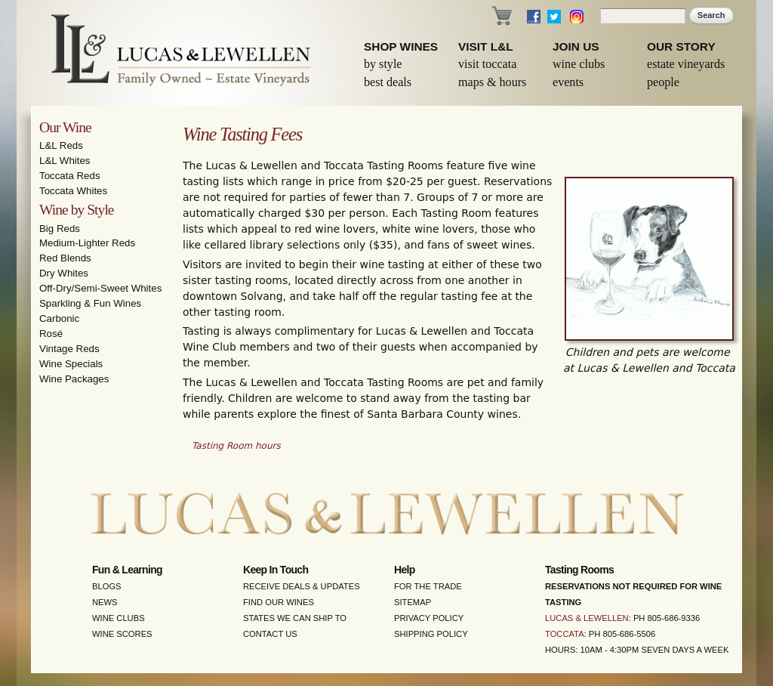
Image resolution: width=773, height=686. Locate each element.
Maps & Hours (492, 82)
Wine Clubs (579, 63)
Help (404, 570)
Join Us (576, 46)
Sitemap (412, 602)
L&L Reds (61, 145)
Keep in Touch (275, 570)
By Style (383, 63)
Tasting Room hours (236, 445)
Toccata (564, 633)
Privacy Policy (428, 618)
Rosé (51, 333)
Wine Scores (122, 633)
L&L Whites (65, 160)
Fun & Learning (127, 570)
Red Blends (65, 258)
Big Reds (59, 228)
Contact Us (270, 633)
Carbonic (59, 318)
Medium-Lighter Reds (87, 243)
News (105, 602)
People (663, 82)
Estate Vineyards (686, 63)
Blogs (107, 586)
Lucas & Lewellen (587, 618)
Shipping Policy (431, 633)
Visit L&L (485, 46)
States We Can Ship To (294, 618)
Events (568, 82)
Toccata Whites (73, 190)
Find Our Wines (278, 602)
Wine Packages (74, 379)
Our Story (681, 46)
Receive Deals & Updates (301, 586)
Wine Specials (71, 363)
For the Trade (428, 586)
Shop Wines (401, 46)
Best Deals (387, 82)
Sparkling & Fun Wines (90, 303)
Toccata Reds (69, 175)
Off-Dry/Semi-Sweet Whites (100, 288)
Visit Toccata (487, 63)
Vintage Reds (69, 348)
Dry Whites (63, 273)
